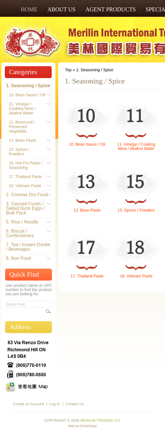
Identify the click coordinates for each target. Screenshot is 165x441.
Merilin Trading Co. (100, 420)
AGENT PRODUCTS (110, 9)
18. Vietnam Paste (136, 276)
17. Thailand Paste (86, 276)
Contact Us (75, 404)
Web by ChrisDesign (82, 426)
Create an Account (28, 404)
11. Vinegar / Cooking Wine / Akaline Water (136, 146)
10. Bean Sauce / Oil (87, 144)
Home (29, 9)
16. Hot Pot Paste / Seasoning (27, 165)
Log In (54, 404)
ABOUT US (61, 9)
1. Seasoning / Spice (94, 70)
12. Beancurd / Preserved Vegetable (27, 126)
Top (68, 70)
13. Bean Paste (87, 210)
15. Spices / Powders (136, 210)
